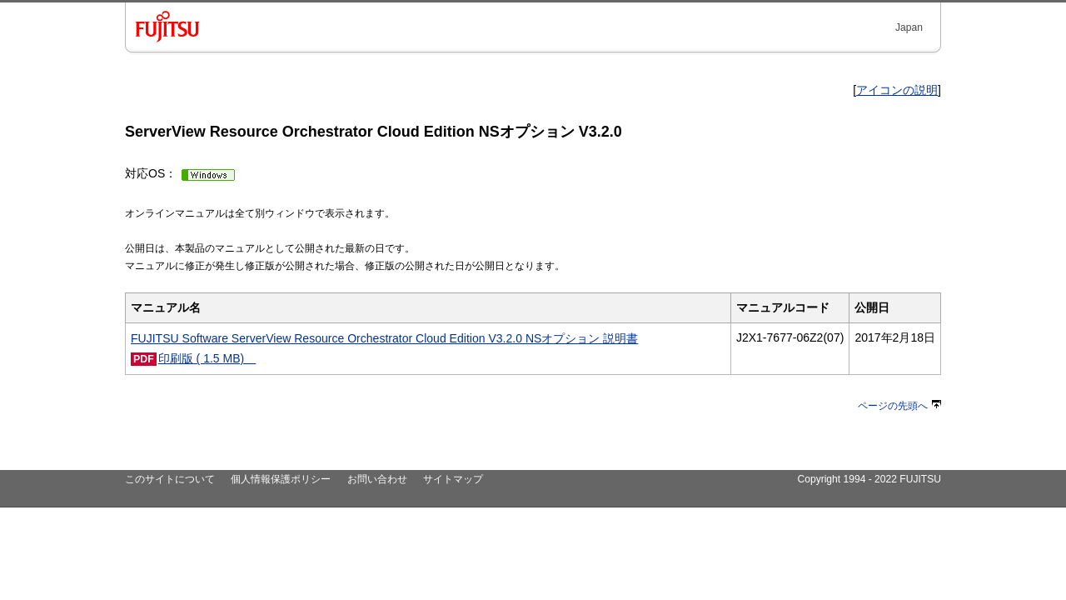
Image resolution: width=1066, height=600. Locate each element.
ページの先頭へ (899, 406)
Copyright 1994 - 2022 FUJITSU (869, 479)
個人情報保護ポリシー (281, 479)
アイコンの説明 (897, 90)
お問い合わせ (377, 479)
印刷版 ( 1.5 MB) (207, 358)
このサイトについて (170, 479)
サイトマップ (453, 479)
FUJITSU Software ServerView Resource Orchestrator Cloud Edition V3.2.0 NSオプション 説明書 (384, 338)
